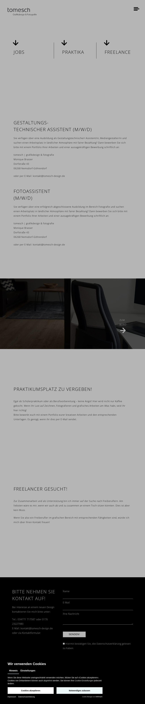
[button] (31, 690)
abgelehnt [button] (47, 680)
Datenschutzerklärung (26, 697)
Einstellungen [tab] (27, 670)
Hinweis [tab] (13, 670)
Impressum (12, 697)
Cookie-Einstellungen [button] (84, 680)
